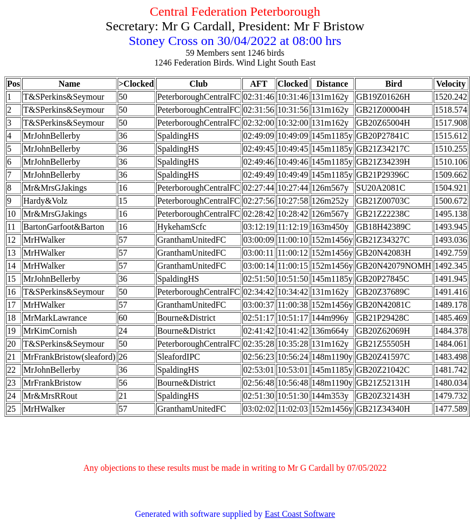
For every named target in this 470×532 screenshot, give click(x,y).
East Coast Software (300, 513)
